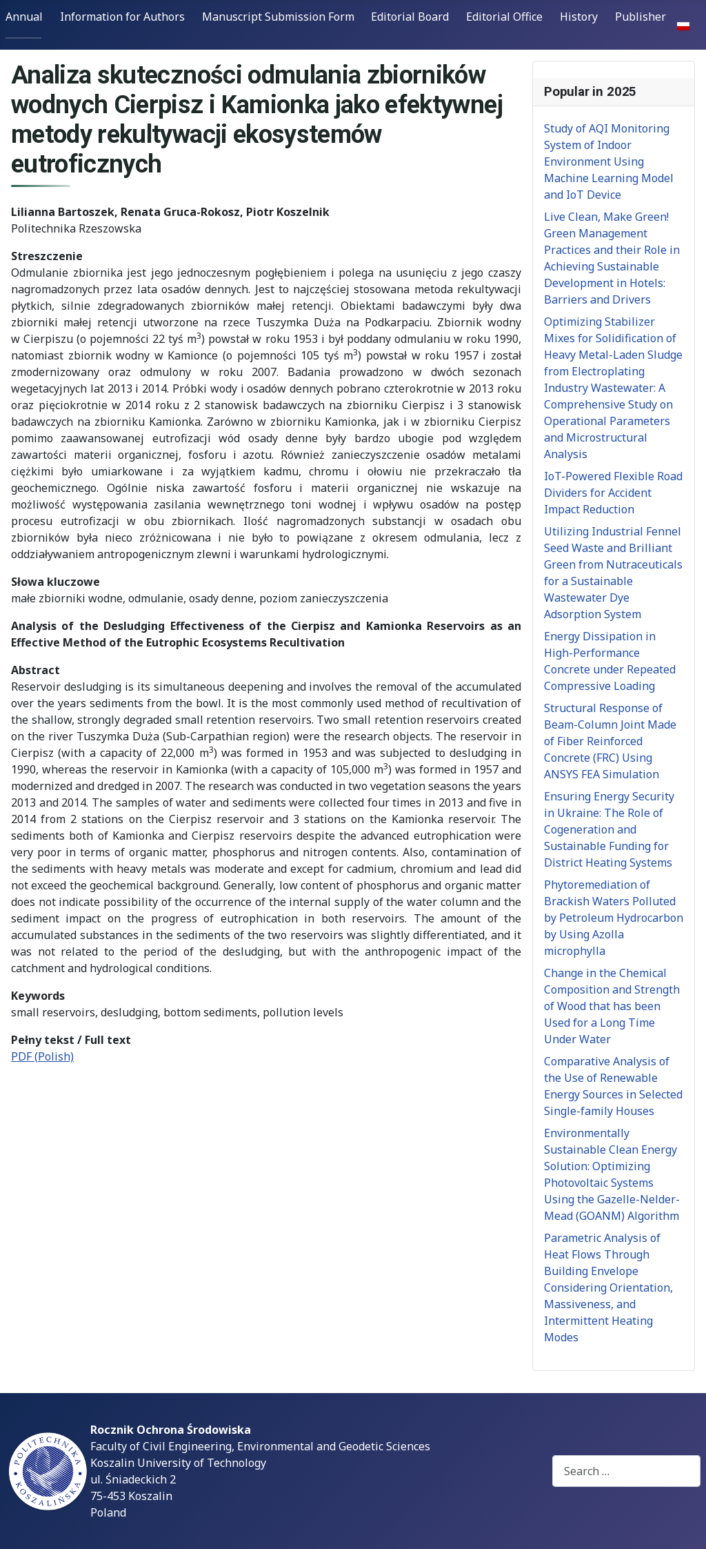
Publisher (640, 16)
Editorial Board (410, 16)
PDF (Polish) (42, 1056)
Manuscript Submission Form (278, 16)
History (579, 16)
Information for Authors (122, 16)
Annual (24, 16)
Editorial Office (504, 16)
